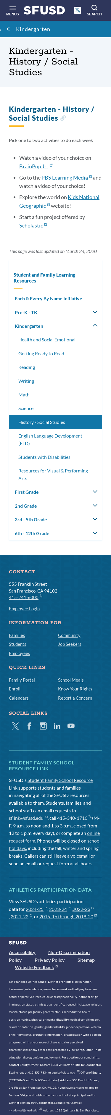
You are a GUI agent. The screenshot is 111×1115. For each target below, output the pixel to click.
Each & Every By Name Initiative (48, 298)
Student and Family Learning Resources (44, 277)
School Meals (71, 679)
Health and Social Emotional (46, 339)
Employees (19, 653)
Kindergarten (33, 29)
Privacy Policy (50, 960)
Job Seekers (69, 644)
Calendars (19, 698)
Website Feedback (36, 967)
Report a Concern (75, 698)
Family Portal (22, 679)
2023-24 (60, 909)
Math (24, 394)
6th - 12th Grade (32, 533)
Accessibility (22, 952)
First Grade (27, 492)
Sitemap (86, 960)
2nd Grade (26, 506)
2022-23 (83, 909)
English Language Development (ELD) (50, 439)
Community (69, 635)
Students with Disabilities (44, 457)
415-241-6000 (25, 597)
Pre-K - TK (26, 312)
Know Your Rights (75, 688)
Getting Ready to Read (41, 353)
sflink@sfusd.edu (28, 818)
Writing (26, 381)
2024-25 (36, 909)
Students (17, 644)
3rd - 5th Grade (31, 519)
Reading (26, 367)
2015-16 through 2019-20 (68, 916)
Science (25, 408)
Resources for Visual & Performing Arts (53, 474)
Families (17, 635)
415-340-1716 (74, 818)
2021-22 (21, 916)
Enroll (14, 688)
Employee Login (24, 608)
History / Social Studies (41, 422)
